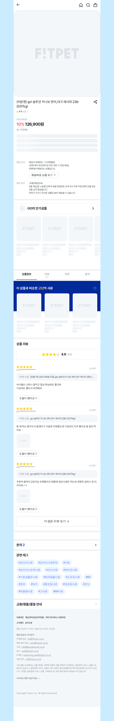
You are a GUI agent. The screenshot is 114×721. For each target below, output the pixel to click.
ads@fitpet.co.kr (30, 651)
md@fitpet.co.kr (36, 639)
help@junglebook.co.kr (33, 647)
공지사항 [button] (28, 622)
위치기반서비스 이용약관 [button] (55, 617)
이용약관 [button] (20, 617)
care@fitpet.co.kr (39, 643)
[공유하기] (95, 102)
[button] (18, 5)
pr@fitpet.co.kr (33, 659)
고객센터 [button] (20, 622)
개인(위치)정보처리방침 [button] (34, 617)
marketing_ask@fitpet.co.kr (37, 655)
